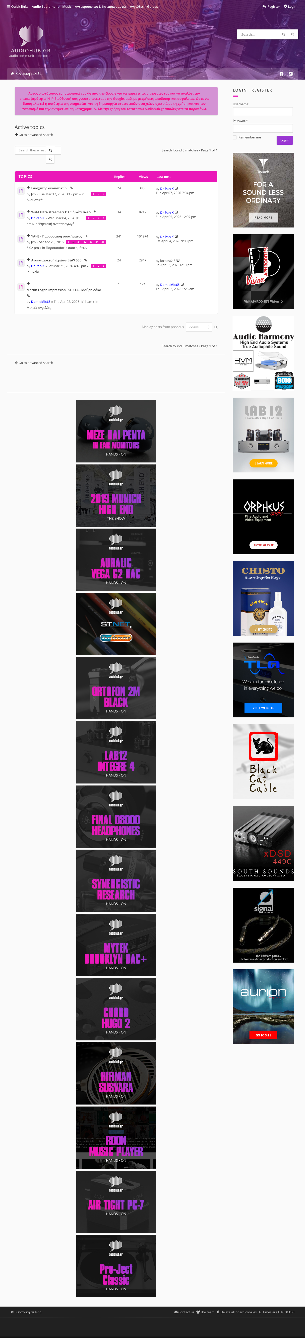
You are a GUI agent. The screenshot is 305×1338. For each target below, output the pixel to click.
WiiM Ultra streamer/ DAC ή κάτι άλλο (61, 205)
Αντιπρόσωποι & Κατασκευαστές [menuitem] (100, 6)
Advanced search (293, 34)
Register (261, 91)
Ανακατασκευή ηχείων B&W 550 (56, 252)
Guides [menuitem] (152, 6)
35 (102, 234)
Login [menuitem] (292, 6)
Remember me (247, 138)
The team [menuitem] (207, 1304)
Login (240, 91)
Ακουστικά (35, 192)
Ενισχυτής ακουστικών (49, 181)
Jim (33, 186)
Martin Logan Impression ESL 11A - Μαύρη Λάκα (64, 282)
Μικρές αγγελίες (39, 299)
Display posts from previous (176, 319)
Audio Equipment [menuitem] (45, 6)
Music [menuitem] (66, 6)
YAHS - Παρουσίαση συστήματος (56, 228)
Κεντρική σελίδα (29, 1304)
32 (84, 234)
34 (96, 234)
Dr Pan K (167, 181)
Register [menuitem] (273, 6)
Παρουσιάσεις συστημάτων (66, 240)
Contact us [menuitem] (186, 1304)
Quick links (19, 6)
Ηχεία (34, 264)
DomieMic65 (41, 293)
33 (90, 234)
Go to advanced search (36, 136)
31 (78, 234)
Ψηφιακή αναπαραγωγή (56, 216)
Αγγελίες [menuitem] (137, 6)
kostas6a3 (167, 252)
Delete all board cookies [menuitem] (239, 1304)
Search (284, 34)
